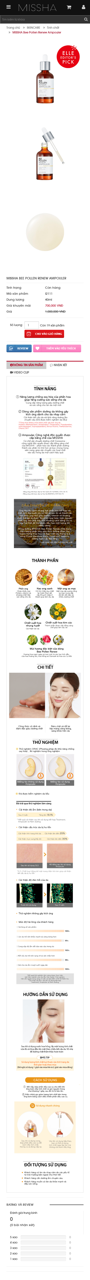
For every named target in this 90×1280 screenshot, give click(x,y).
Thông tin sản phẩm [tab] (26, 365)
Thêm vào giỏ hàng (44, 334)
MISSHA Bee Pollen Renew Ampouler (36, 32)
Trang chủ (13, 28)
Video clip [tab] (19, 372)
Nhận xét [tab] (58, 365)
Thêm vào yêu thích (57, 348)
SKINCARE (33, 28)
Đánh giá (19, 348)
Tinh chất (53, 28)
